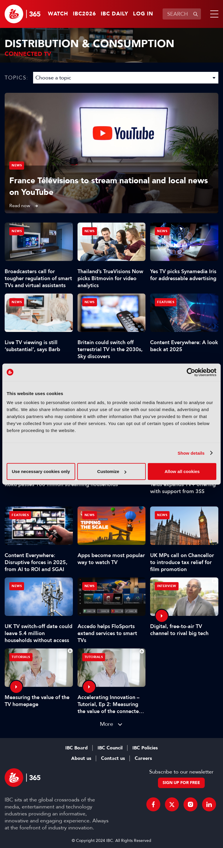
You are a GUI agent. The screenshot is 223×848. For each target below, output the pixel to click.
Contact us (113, 758)
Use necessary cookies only (41, 471)
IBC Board (76, 748)
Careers (143, 758)
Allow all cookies (182, 471)
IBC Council (110, 748)
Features (165, 302)
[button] (213, 13)
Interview (166, 586)
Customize (111, 471)
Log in (143, 14)
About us (81, 758)
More (106, 724)
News (17, 165)
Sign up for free (181, 782)
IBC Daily (114, 14)
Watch (58, 14)
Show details (191, 452)
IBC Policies (145, 748)
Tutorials (21, 657)
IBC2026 (84, 14)
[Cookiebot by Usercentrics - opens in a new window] (191, 372)
